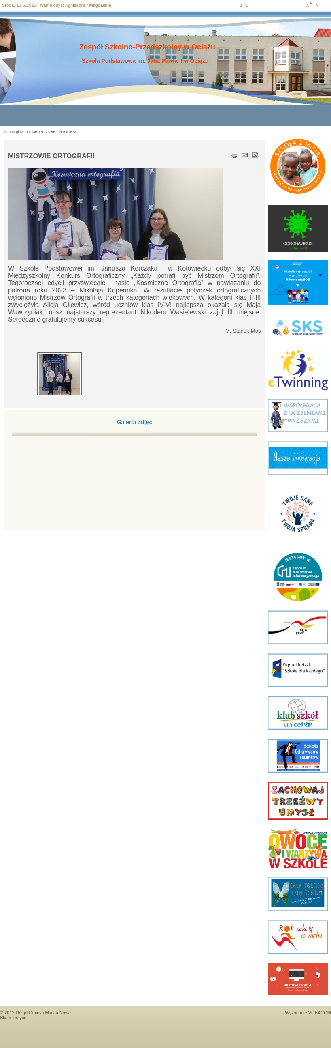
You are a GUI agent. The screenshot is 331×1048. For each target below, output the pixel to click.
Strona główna (16, 132)
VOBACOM (319, 1012)
